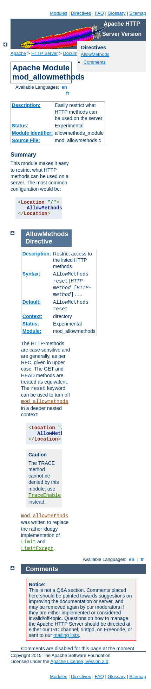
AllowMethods (95, 54)
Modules (58, 13)
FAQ (99, 13)
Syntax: (31, 274)
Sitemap (137, 13)
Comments (95, 62)
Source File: (26, 140)
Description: (26, 105)
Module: (31, 331)
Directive (39, 241)
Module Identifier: (32, 133)
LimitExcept (37, 548)
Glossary (116, 13)
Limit (28, 542)
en (64, 87)
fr (68, 93)
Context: (32, 316)
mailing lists (66, 635)
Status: (20, 125)
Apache (18, 53)
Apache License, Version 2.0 (79, 661)
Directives (81, 13)
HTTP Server (44, 53)
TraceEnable (44, 495)
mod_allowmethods (44, 401)
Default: (31, 302)
